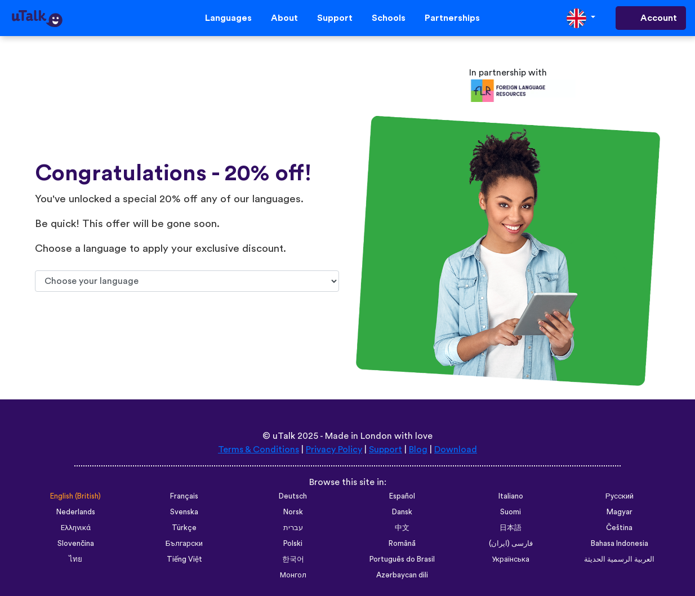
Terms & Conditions (258, 449)
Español (402, 496)
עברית (293, 528)
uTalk (284, 436)
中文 (402, 528)
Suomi (510, 512)
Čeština (619, 528)
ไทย (75, 559)
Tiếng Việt (184, 559)
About (284, 18)
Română (402, 544)
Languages (228, 18)
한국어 (293, 559)
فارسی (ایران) (511, 544)
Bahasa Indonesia (619, 544)
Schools (389, 18)
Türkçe (184, 528)
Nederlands (75, 512)
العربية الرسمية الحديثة (619, 559)
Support (335, 18)
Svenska (184, 512)
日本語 (511, 528)
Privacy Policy (334, 449)
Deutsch (293, 496)
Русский (619, 496)
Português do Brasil (402, 559)
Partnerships (452, 18)
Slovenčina (75, 544)
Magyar (619, 512)
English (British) (75, 496)
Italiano (510, 496)
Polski (292, 544)
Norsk (293, 512)
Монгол (293, 575)
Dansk (402, 512)
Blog (418, 449)
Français (184, 496)
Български (184, 544)
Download (455, 449)
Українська (510, 559)
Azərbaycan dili (402, 575)
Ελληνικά (76, 528)
